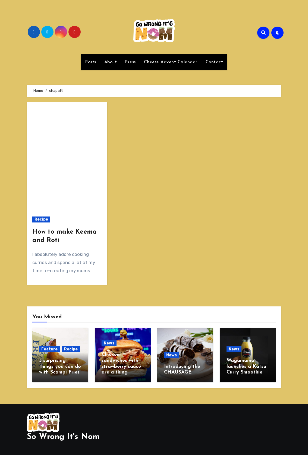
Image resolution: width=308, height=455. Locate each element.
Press (130, 62)
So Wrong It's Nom (63, 436)
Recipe (41, 219)
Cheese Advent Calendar (170, 62)
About (110, 62)
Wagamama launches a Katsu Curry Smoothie (246, 366)
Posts (90, 62)
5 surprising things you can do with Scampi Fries (60, 366)
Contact (214, 62)
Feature (49, 349)
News (109, 343)
